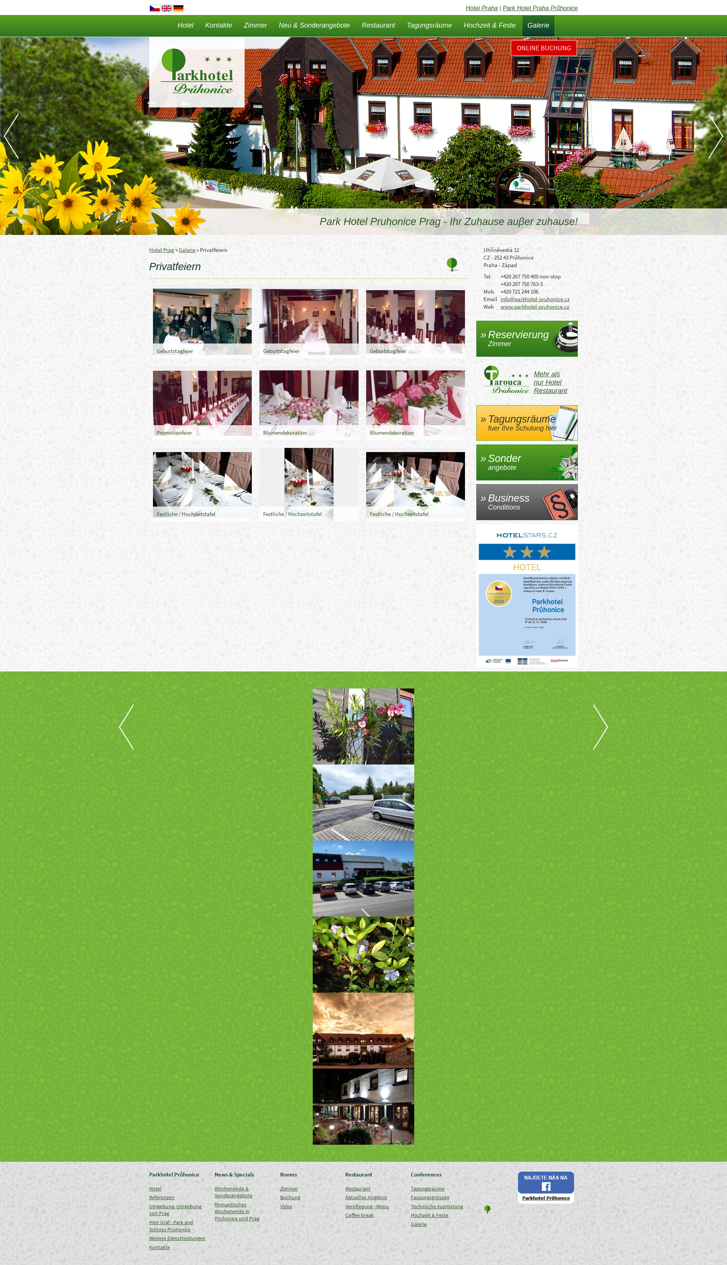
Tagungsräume (429, 25)
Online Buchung (544, 48)
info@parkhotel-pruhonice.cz (535, 299)
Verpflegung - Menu (367, 1206)
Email (490, 299)
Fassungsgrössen (430, 1197)
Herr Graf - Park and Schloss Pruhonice (171, 1226)
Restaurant (378, 25)
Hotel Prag (161, 249)
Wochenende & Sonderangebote (234, 1192)
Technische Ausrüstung (437, 1206)
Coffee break (359, 1215)
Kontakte (218, 25)
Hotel (185, 25)
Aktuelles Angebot (366, 1197)
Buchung (290, 1197)
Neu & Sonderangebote (314, 25)
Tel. (488, 276)
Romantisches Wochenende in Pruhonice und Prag (237, 1211)
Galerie (538, 25)
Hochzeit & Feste (490, 25)
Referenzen (162, 1197)
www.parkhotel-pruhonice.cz (535, 306)
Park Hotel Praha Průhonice (540, 8)
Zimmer (255, 25)
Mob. (489, 291)
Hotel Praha (482, 8)
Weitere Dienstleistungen (177, 1238)
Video (286, 1206)
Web (489, 306)
